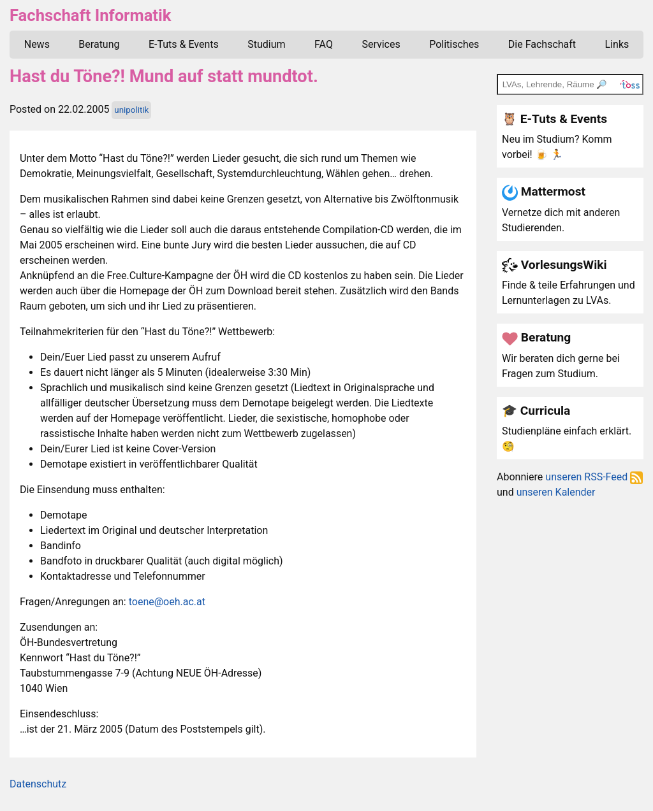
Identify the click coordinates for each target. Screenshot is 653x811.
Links (617, 44)
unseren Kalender (556, 492)
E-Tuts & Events (184, 44)
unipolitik (131, 110)
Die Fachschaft (542, 44)
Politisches (454, 44)
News (37, 44)
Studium (266, 44)
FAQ (323, 44)
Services (381, 44)
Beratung (98, 44)
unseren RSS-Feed (594, 477)
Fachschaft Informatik (90, 15)
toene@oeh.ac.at (167, 602)
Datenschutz (38, 784)
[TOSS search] (570, 84)
